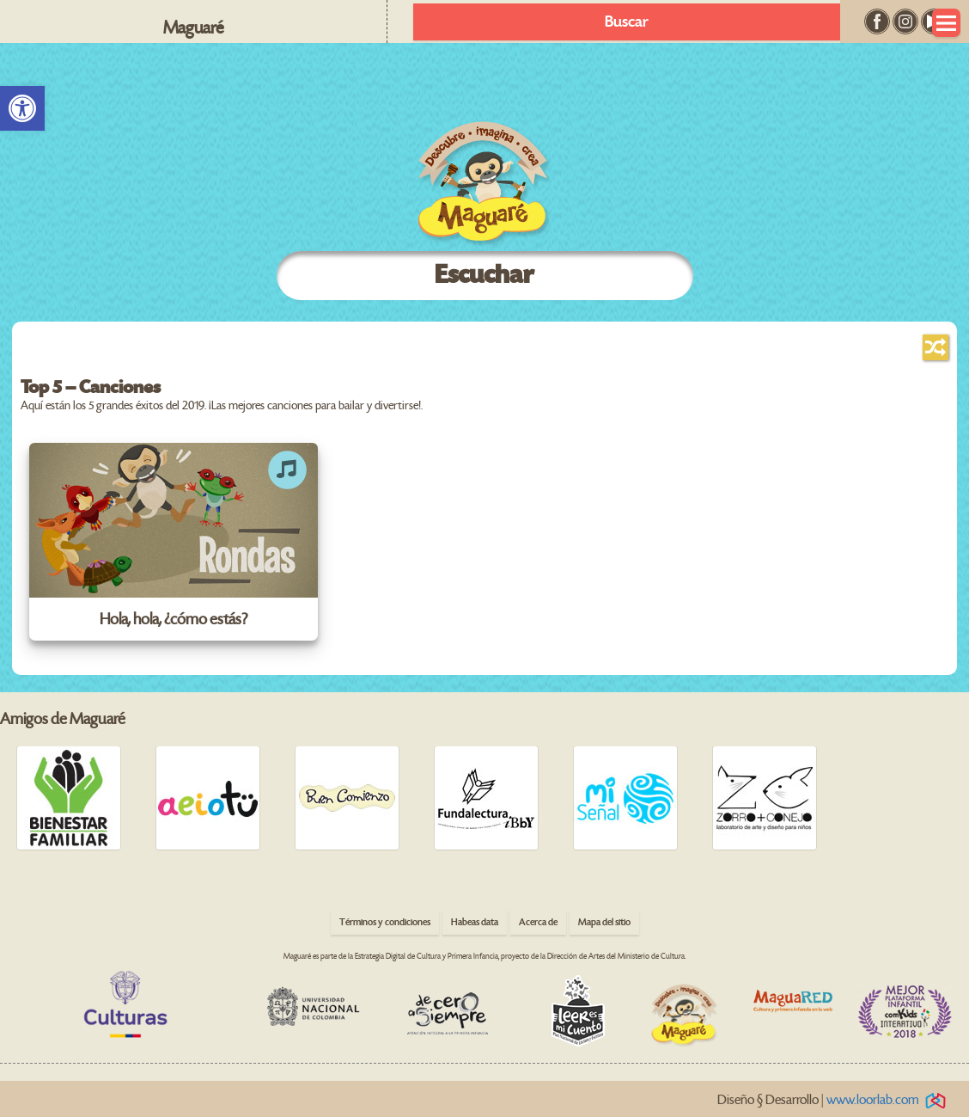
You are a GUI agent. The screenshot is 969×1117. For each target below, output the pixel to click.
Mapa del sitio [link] (604, 922)
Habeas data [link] (474, 922)
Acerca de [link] (538, 922)
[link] (22, 108)
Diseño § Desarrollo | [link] (834, 1100)
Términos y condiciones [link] (384, 922)
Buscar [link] (627, 22)
